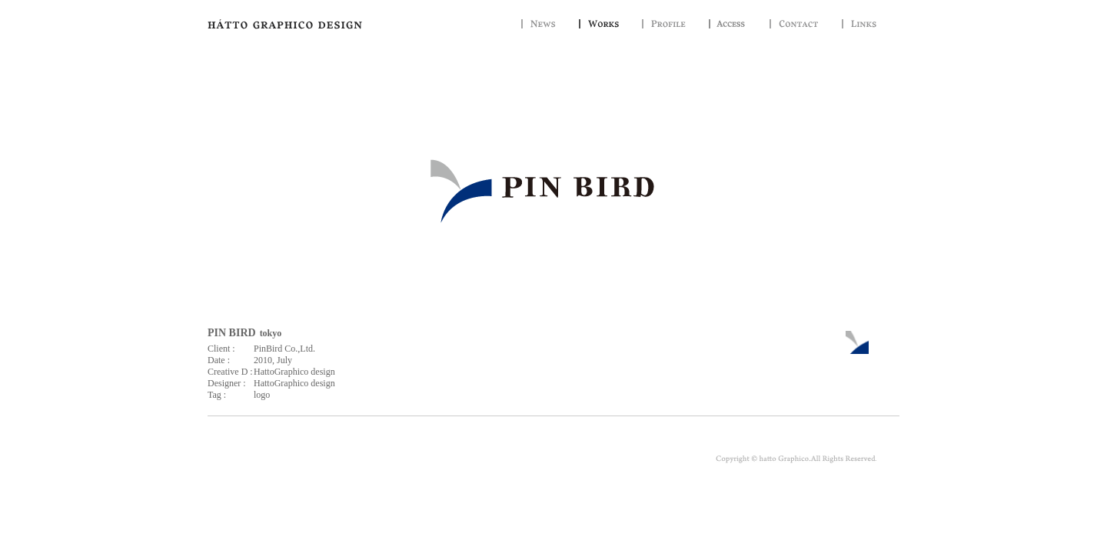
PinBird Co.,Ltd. (284, 348)
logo (262, 394)
